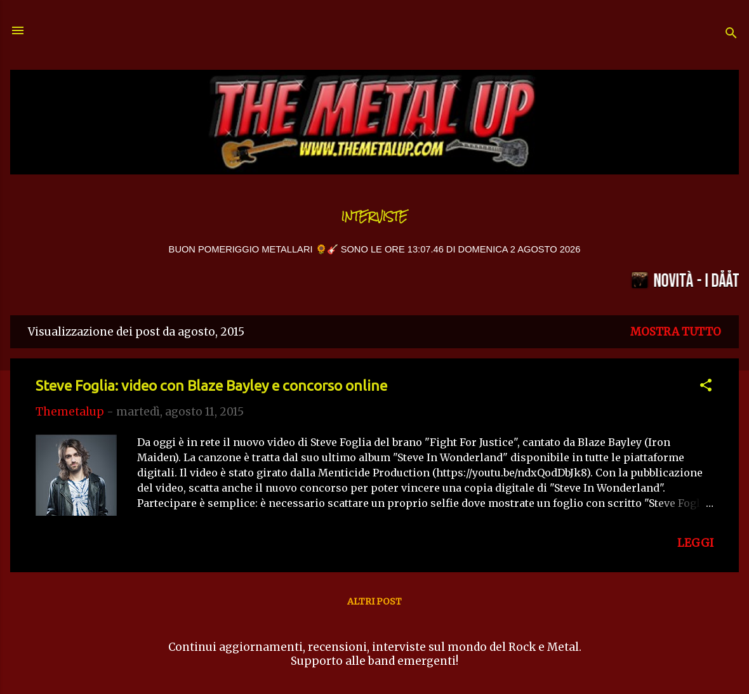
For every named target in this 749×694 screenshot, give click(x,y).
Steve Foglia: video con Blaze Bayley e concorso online (211, 385)
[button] (705, 386)
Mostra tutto (675, 332)
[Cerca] (731, 34)
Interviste (374, 216)
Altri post (374, 601)
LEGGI (695, 543)
